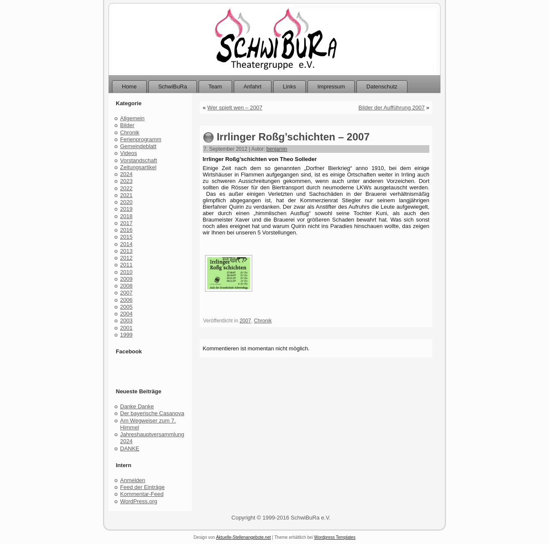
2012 (126, 258)
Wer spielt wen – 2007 (234, 107)
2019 (126, 209)
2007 (126, 292)
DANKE (129, 448)
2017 (126, 223)
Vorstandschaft (138, 160)
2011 (126, 264)
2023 (126, 181)
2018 (126, 216)
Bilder (127, 125)
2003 (126, 320)
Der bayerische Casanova (152, 413)
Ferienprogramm (140, 139)
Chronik (129, 132)
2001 (126, 328)
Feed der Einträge (142, 487)
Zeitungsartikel (138, 167)
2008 (126, 286)
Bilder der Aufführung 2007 (392, 107)
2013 (126, 251)
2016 (126, 230)
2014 (126, 244)
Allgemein (132, 118)
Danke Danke (137, 406)
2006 (126, 300)
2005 (126, 307)
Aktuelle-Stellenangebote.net (243, 537)
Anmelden (132, 480)
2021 (126, 195)
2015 (126, 237)
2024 (126, 174)
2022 (126, 188)
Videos (128, 153)
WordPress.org (138, 501)
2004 (126, 313)
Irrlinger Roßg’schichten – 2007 (293, 137)
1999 (126, 334)
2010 (126, 272)
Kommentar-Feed (141, 494)
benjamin (276, 149)
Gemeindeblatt (138, 146)
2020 (126, 202)
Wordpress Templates (334, 537)
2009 (126, 279)
